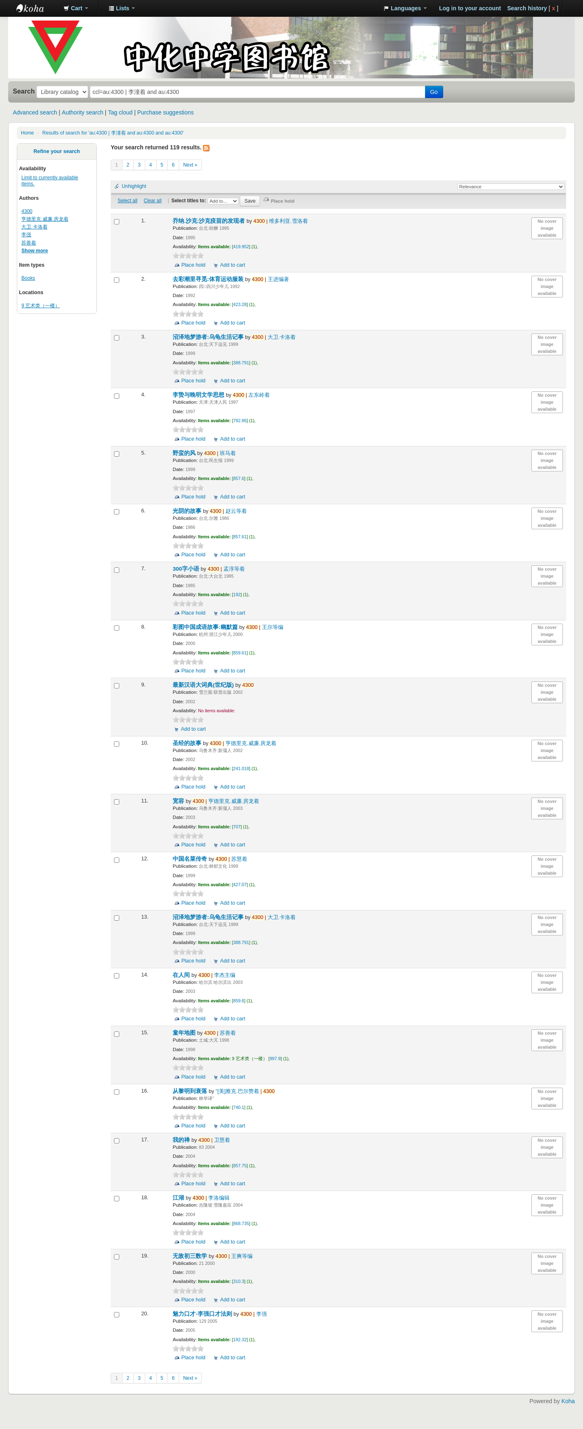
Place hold (193, 265)
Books (28, 278)
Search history (527, 8)
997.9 (275, 1058)
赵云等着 (228, 511)
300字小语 (186, 569)
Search (24, 91)
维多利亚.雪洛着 (280, 221)
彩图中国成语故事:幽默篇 (206, 627)
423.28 (240, 304)
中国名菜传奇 (191, 859)
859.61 (240, 652)
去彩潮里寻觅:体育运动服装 (209, 279)
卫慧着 (214, 1140)
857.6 (238, 478)
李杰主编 (216, 975)
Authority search (82, 112)
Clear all (152, 200)
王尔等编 (264, 627)
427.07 (240, 884)
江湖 (179, 1198)
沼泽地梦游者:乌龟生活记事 (209, 337)
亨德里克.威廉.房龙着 (44, 219)
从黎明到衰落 (191, 1091)
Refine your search (57, 151)
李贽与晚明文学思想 (199, 395)
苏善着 (28, 243)
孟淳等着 (225, 569)
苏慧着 (231, 859)
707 (237, 826)
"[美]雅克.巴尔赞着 (245, 1091)
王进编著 (270, 279)
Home (27, 133)
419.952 (241, 246)
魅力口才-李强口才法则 (203, 1314)
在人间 (182, 975)
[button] (75, 8)
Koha (568, 1401)
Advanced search (35, 112)
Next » (190, 165)
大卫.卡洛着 (34, 227)
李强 (26, 235)
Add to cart (232, 265)
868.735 (241, 1223)
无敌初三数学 (191, 1256)
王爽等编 (234, 1256)
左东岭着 (251, 395)
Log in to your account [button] (470, 8)
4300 (26, 211)
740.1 (238, 1107)
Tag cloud (120, 112)
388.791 (241, 362)
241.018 (241, 768)
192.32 (240, 1339)
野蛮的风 (185, 453)
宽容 (179, 801)
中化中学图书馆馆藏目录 (36, 8)
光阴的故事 (188, 511)
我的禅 (182, 1140)
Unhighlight (134, 186)
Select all (127, 200)
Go (434, 92)
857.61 (240, 536)
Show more (34, 251)
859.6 (238, 1000)
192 (237, 594)
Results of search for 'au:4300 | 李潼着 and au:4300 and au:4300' (112, 133)
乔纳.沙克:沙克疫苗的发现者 (209, 221)
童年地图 (185, 1033)
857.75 (240, 1165)
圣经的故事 (188, 743)
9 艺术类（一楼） (40, 306)
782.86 (240, 420)
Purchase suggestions (165, 112)
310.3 (238, 1281)
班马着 (220, 453)
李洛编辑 (211, 1198)
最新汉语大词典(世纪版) (204, 685)
